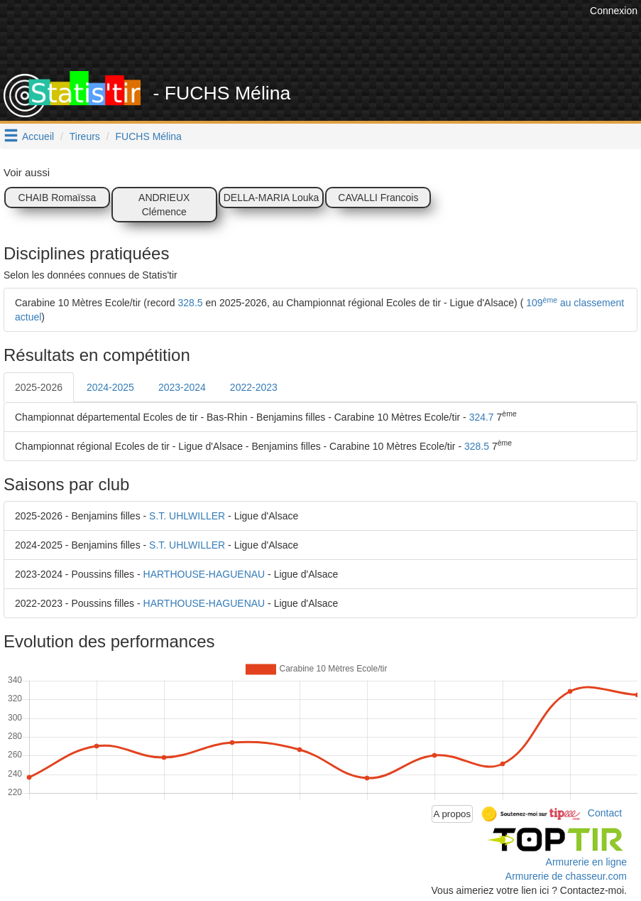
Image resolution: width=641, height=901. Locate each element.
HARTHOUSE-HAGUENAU (204, 574)
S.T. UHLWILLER (187, 516)
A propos (452, 814)
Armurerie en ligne (586, 862)
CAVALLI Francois (378, 197)
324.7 (481, 417)
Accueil (38, 136)
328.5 (190, 302)
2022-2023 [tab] (254, 387)
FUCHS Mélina (149, 136)
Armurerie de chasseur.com (566, 876)
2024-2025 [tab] (110, 387)
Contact (605, 813)
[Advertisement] (328, 36)
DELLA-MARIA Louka (271, 197)
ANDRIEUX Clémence (164, 204)
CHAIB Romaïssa (57, 197)
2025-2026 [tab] (38, 387)
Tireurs (85, 136)
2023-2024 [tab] (182, 387)
